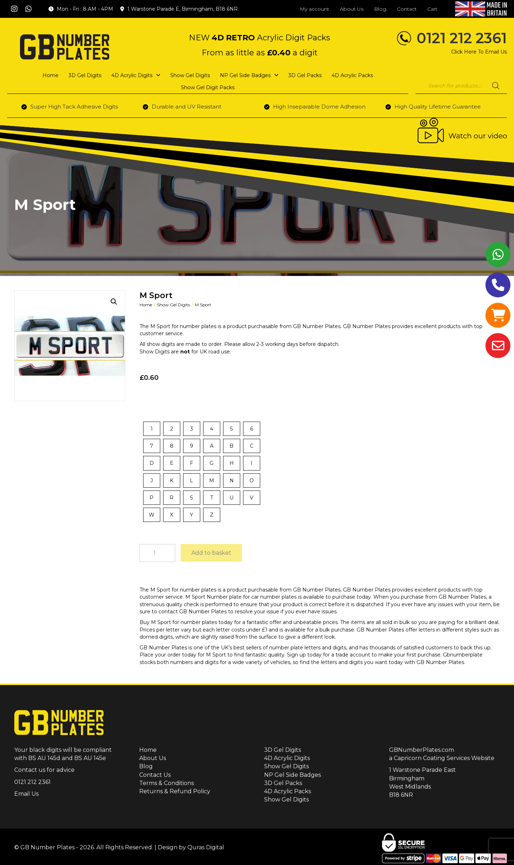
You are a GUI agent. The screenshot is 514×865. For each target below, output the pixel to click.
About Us (152, 758)
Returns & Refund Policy (174, 791)
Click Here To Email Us (479, 52)
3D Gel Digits (282, 749)
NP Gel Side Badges (292, 774)
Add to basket (211, 552)
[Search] (496, 86)
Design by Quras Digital (191, 847)
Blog (146, 766)
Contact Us (155, 774)
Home (146, 304)
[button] (14, 9)
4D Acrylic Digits (287, 758)
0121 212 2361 (462, 38)
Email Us (26, 793)
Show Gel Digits (173, 304)
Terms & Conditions (166, 783)
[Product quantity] (157, 553)
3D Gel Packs (283, 783)
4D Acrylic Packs (287, 791)
